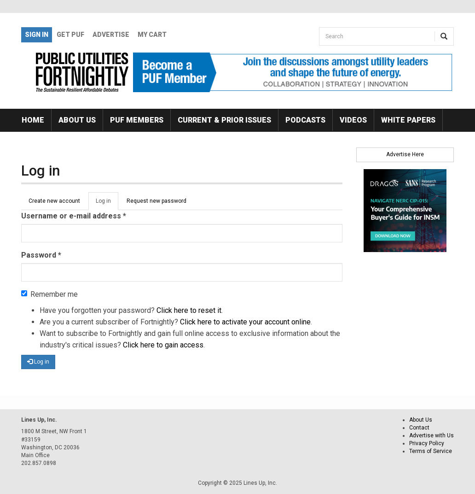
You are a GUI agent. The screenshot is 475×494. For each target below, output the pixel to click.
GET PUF (70, 34)
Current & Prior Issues (224, 120)
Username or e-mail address (73, 216)
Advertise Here (405, 154)
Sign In (36, 34)
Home (33, 120)
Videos (353, 120)
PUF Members (136, 120)
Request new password (156, 201)
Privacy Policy (426, 443)
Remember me (49, 294)
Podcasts (305, 120)
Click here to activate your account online (245, 322)
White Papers (408, 120)
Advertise (111, 34)
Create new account (54, 201)
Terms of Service (430, 451)
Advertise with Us (431, 435)
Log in (107, 203)
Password (41, 255)
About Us (77, 120)
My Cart (152, 34)
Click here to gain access (163, 345)
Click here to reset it (188, 310)
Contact (419, 427)
